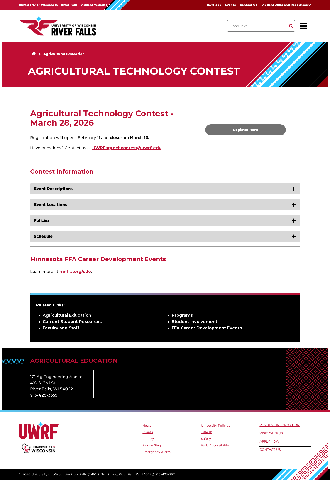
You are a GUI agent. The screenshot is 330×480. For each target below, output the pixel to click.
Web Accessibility (215, 445)
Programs (182, 315)
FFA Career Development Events (207, 328)
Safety (206, 439)
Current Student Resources (72, 321)
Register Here (245, 130)
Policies (41, 220)
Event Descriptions (53, 188)
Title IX (206, 432)
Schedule (43, 236)
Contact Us (248, 5)
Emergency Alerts (156, 452)
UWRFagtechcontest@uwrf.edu (126, 147)
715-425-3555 (43, 395)
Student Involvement (194, 321)
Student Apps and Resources (284, 5)
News (146, 425)
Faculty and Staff (61, 328)
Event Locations (50, 204)
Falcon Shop (152, 445)
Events (230, 5)
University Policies (215, 425)
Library (148, 439)
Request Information (279, 425)
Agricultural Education (64, 54)
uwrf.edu (214, 5)
